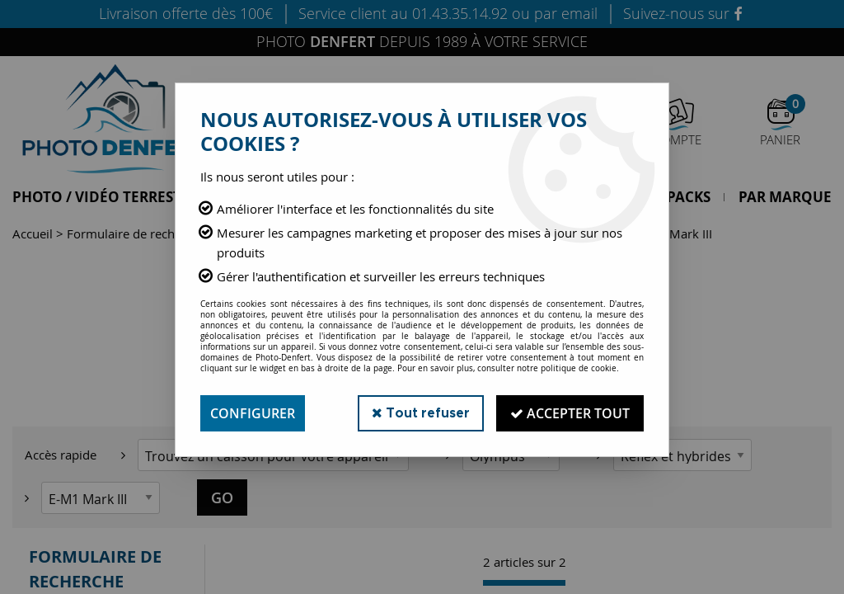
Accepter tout (570, 413)
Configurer (252, 413)
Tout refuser (421, 413)
